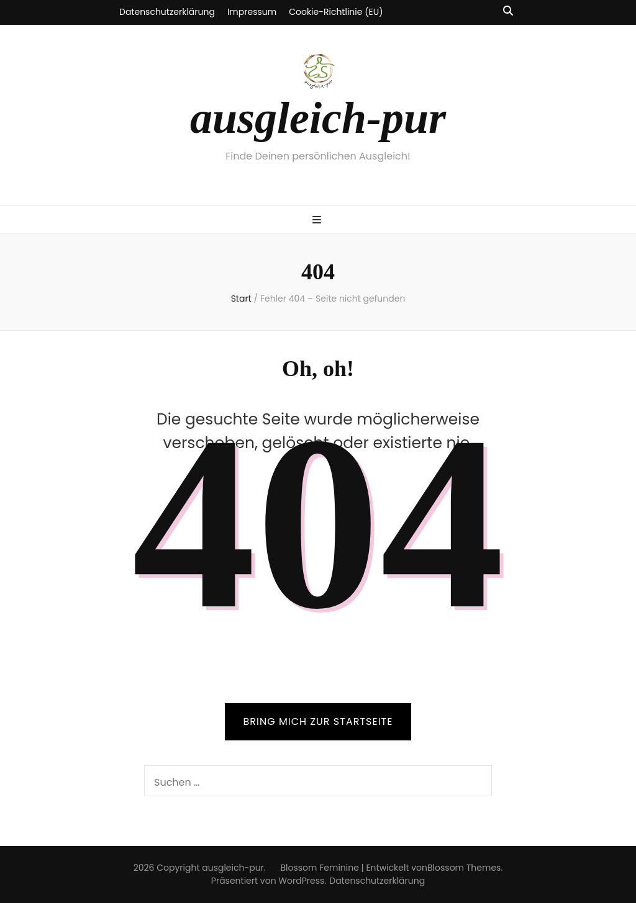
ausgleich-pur (318, 118)
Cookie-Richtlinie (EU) (336, 12)
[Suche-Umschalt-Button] (508, 11)
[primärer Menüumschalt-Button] (318, 220)
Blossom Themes (464, 867)
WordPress (301, 880)
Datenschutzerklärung (167, 12)
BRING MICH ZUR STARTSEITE (318, 721)
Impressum (251, 12)
